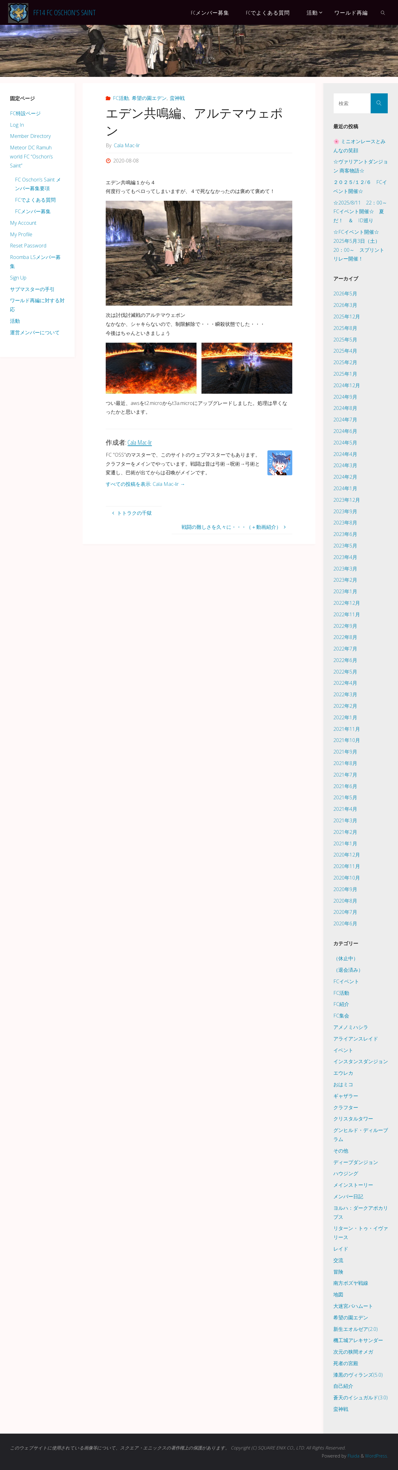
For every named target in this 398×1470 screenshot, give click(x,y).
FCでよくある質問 (35, 199)
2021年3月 (345, 820)
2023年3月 (345, 568)
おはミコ (343, 1084)
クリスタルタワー (353, 1118)
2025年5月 (345, 339)
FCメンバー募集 (33, 211)
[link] (383, 12)
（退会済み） (348, 969)
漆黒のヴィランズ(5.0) (358, 1374)
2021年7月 (345, 774)
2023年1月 (345, 591)
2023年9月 (345, 511)
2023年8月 (345, 522)
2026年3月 (345, 305)
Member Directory (30, 136)
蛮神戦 (177, 98)
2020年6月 (345, 923)
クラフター (345, 1107)
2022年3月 (345, 694)
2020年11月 (346, 866)
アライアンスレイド (355, 1038)
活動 (15, 320)
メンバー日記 (348, 1196)
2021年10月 (346, 740)
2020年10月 (346, 877)
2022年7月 (345, 648)
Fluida (352, 1456)
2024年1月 (345, 488)
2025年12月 (346, 316)
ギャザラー (345, 1095)
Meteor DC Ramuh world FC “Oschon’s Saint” (31, 156)
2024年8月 (345, 408)
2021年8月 (345, 763)
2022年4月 (345, 682)
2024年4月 (345, 454)
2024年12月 (346, 385)
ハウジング (345, 1173)
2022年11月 (346, 614)
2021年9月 (345, 751)
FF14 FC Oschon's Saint (64, 12)
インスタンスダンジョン (360, 1061)
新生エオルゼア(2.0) (355, 1329)
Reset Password (28, 245)
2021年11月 (346, 729)
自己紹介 (343, 1386)
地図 (338, 1294)
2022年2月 (345, 705)
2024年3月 (345, 465)
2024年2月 (345, 476)
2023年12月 (346, 499)
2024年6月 (345, 431)
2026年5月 (345, 293)
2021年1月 (345, 843)
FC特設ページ (25, 113)
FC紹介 (341, 1004)
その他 (340, 1150)
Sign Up (18, 277)
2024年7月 (345, 419)
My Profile (21, 234)
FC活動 (121, 98)
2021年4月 (345, 808)
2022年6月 (345, 660)
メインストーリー (353, 1184)
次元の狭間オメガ (353, 1351)
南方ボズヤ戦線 (350, 1283)
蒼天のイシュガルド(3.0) (360, 1397)
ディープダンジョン (355, 1162)
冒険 (338, 1271)
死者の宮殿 (345, 1363)
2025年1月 (345, 373)
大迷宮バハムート (353, 1306)
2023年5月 (345, 545)
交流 (338, 1260)
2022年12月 (346, 602)
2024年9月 (345, 396)
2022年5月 (345, 671)
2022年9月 (345, 625)
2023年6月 (345, 534)
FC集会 (341, 1015)
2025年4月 (345, 350)
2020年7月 (345, 912)
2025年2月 (345, 362)
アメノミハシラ (350, 1027)
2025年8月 (345, 328)
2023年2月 (345, 579)
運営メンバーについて (35, 332)
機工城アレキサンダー (358, 1340)
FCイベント (346, 981)
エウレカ (343, 1072)
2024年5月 (345, 442)
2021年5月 (345, 797)
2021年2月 (345, 832)
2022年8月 (345, 637)
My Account (23, 222)
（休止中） (345, 958)
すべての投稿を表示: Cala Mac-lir (145, 484)
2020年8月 (345, 900)
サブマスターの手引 (32, 289)
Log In (17, 124)
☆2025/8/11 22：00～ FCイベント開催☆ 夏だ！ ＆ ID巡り (362, 211)
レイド (340, 1248)
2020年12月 (346, 854)
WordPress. (376, 1456)
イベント (343, 1050)
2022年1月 (345, 717)
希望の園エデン (149, 98)
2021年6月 (345, 786)
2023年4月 (345, 557)
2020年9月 (345, 889)
